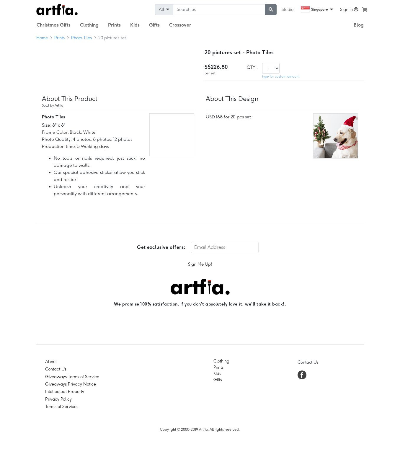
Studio (287, 9)
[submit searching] (271, 9)
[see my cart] (364, 9)
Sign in (349, 9)
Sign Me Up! (200, 264)
